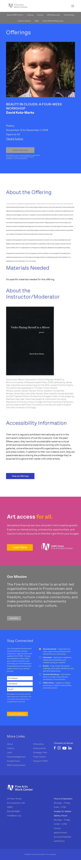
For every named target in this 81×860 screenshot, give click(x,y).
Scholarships (69, 15)
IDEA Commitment (16, 765)
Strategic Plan (40, 752)
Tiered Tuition (14, 138)
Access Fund (13, 761)
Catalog (30, 15)
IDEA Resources (53, 15)
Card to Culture (24, 21)
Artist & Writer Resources (53, 21)
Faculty (40, 15)
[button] (20, 547)
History (10, 748)
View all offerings (20, 476)
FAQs (36, 21)
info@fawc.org (14, 815)
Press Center (39, 756)
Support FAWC (40, 761)
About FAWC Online (15, 15)
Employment (39, 748)
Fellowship (38, 744)
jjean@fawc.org (11, 158)
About (10, 744)
